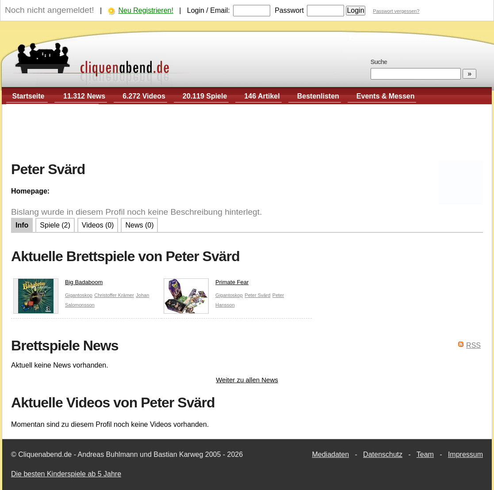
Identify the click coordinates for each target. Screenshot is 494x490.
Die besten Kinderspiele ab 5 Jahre (66, 474)
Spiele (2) (55, 225)
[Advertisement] (247, 133)
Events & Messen (385, 96)
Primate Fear (206, 284)
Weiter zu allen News (247, 380)
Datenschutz (382, 454)
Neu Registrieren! (145, 10)
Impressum (465, 454)
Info (21, 225)
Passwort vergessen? (396, 11)
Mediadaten (330, 454)
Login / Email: (208, 10)
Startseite (28, 96)
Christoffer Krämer (114, 295)
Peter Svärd (257, 295)
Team (425, 454)
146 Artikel (262, 96)
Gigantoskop (78, 295)
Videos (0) (98, 225)
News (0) (139, 225)
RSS (473, 345)
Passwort (289, 10)
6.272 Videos (144, 96)
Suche (379, 61)
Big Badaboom (58, 284)
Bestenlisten (318, 96)
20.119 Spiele (205, 96)
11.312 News (84, 96)
